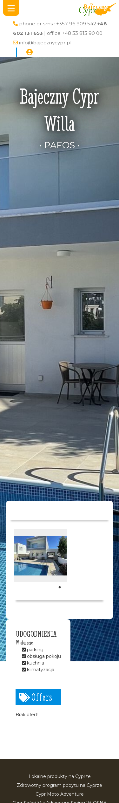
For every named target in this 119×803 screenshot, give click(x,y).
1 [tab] (59, 587)
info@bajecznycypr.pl (45, 43)
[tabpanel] (40, 555)
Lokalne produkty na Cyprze (60, 776)
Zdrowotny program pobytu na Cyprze (59, 785)
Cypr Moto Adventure (60, 794)
